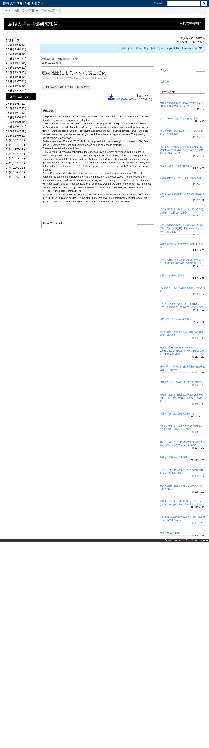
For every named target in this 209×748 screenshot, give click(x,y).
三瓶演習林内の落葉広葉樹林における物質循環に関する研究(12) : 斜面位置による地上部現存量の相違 (182, 228)
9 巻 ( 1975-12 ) (15, 140)
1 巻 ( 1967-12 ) (15, 176)
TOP (7, 10)
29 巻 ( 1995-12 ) (16, 44)
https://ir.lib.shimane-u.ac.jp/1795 (184, 48)
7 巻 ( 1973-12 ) (15, 149)
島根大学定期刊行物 (26, 10)
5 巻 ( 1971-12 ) (15, 158)
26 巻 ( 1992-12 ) (16, 58)
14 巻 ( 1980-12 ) (16, 117)
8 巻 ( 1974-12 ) (15, 144)
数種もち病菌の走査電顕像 (173, 457)
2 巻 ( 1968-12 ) (15, 172)
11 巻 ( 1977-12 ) (16, 131)
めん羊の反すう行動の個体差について (179, 165)
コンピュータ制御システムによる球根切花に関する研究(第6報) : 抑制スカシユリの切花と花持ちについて (181, 150)
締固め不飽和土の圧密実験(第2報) (177, 413)
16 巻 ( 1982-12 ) (16, 108)
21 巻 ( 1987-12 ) (16, 81)
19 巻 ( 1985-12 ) (16, 90)
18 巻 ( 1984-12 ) (20, 96)
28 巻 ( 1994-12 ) (16, 49)
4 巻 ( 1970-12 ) (15, 163)
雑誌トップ (12, 40)
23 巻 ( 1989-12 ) (16, 72)
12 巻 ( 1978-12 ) (16, 126)
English (158, 3)
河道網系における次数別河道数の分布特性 (181, 382)
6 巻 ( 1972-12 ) (15, 153)
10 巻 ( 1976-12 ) (16, 135)
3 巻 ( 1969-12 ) (15, 167)
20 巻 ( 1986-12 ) (16, 85)
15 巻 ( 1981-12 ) (16, 112)
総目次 (165, 81)
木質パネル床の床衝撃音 (172, 275)
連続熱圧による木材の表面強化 (176, 319)
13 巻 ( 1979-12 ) (16, 121)
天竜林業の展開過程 (170, 532)
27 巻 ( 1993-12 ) (16, 53)
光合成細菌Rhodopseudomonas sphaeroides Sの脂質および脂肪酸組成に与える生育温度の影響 (182, 350)
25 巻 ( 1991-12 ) (16, 63)
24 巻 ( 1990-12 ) (16, 67)
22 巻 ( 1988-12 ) (16, 76)
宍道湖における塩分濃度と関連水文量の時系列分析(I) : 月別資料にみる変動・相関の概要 (182, 397)
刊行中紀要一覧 (51, 10)
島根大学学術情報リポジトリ (25, 3)
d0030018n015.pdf (127, 99)
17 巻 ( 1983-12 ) (16, 103)
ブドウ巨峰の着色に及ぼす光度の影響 (179, 118)
